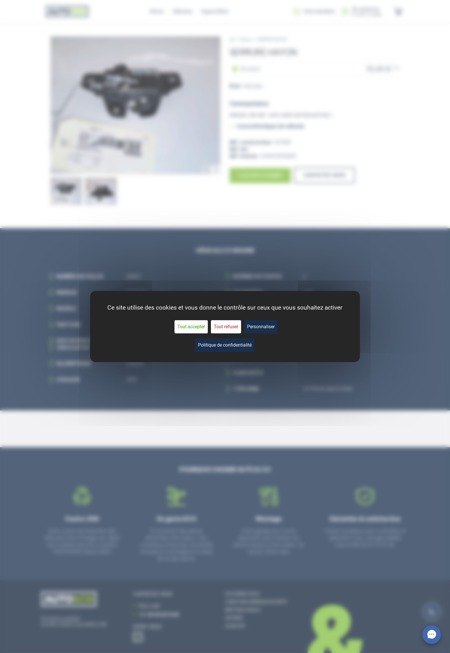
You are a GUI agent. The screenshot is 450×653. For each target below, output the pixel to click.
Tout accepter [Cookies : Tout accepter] (191, 326)
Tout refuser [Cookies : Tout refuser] (226, 326)
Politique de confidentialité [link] (225, 345)
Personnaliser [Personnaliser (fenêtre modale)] (261, 326)
